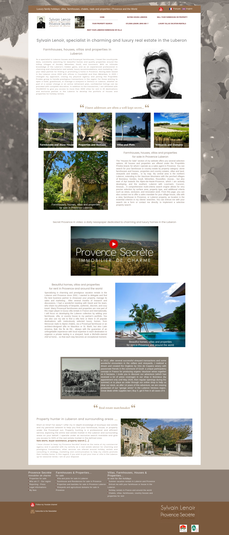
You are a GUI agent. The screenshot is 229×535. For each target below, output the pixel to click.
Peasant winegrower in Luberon (81, 391)
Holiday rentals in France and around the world (130, 490)
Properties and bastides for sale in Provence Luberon (81, 484)
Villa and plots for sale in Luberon (72, 478)
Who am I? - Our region (40, 481)
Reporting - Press (37, 484)
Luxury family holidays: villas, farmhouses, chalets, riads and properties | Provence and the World (87, 9)
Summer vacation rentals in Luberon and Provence (132, 481)
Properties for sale (37, 478)
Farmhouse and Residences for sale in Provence (79, 481)
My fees (33, 490)
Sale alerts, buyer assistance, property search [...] (63, 440)
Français (175, 9)
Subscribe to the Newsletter (43, 511)
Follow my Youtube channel (43, 505)
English (187, 9)
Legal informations (37, 487)
